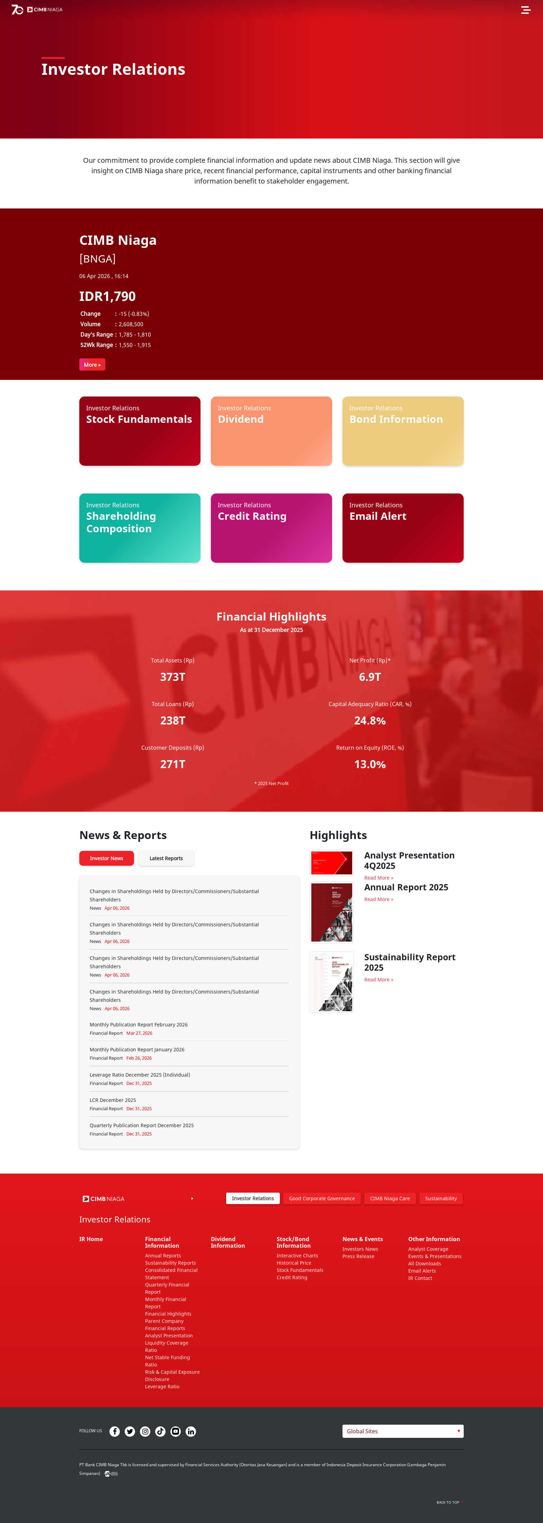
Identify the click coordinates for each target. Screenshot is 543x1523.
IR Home (91, 1239)
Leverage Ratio (162, 1386)
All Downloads (424, 1263)
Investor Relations (253, 1198)
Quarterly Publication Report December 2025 (142, 1125)
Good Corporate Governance (322, 1198)
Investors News (360, 1249)
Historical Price (294, 1262)
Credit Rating (292, 1277)
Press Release (358, 1256)
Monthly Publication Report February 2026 (139, 1024)
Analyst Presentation (169, 1335)
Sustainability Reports (170, 1262)
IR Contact (420, 1278)
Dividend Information (228, 1242)
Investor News (106, 858)
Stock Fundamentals (300, 1270)
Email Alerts (422, 1270)
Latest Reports (166, 858)
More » (92, 364)
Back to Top (450, 1502)
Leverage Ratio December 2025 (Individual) (140, 1074)
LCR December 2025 (113, 1100)
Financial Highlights (168, 1313)
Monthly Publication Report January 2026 (137, 1049)
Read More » (378, 877)
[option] (271, 69)
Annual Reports (163, 1255)
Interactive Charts (297, 1255)
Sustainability (441, 1198)
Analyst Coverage (428, 1249)
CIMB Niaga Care (390, 1198)
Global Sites (362, 1431)
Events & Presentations (435, 1256)
